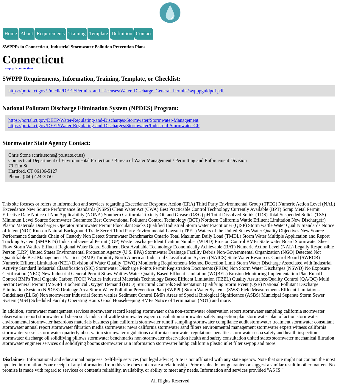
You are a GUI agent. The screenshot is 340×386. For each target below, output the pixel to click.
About (27, 33)
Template (98, 33)
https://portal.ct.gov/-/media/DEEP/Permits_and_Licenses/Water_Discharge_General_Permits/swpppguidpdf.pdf (116, 90)
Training (76, 33)
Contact (144, 33)
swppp (9, 68)
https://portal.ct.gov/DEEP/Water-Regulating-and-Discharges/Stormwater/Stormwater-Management (103, 120)
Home (10, 33)
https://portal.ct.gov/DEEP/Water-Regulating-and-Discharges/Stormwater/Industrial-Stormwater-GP (103, 125)
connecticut (25, 68)
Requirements (51, 33)
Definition (121, 33)
